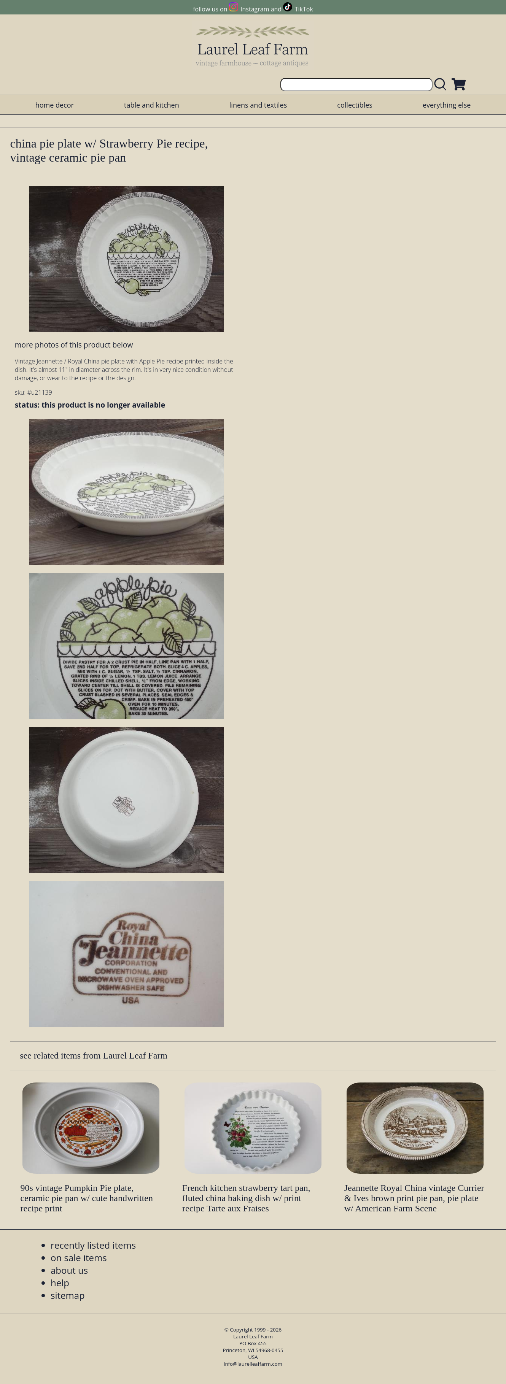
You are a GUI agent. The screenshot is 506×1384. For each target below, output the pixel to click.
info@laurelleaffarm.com (253, 1363)
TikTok (304, 9)
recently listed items (93, 1245)
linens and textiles (258, 105)
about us (69, 1270)
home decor (54, 105)
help (60, 1282)
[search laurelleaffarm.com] (442, 84)
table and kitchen (151, 105)
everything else (447, 105)
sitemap (68, 1295)
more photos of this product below (74, 345)
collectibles (354, 105)
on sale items (79, 1257)
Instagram (254, 9)
